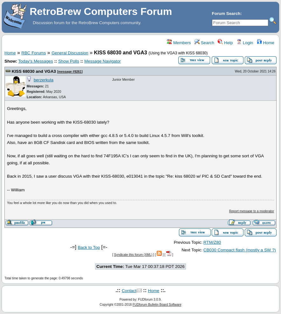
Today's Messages (35, 61)
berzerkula (43, 80)
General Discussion (69, 53)
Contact (129, 290)
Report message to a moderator (251, 211)
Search (204, 42)
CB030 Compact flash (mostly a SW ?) (239, 250)
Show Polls (68, 61)
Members (179, 42)
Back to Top (89, 247)
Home (265, 42)
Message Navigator (102, 61)
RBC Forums (33, 53)
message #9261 (69, 71)
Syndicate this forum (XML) (133, 254)
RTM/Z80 (212, 242)
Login (244, 42)
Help (225, 42)
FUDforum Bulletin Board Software (157, 304)
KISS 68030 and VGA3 (34, 71)
